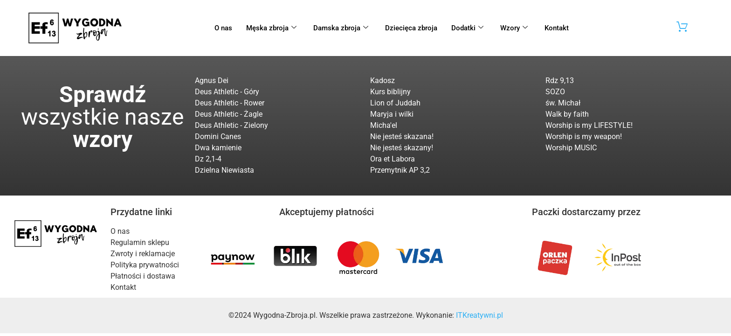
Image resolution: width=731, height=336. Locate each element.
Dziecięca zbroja (411, 28)
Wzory (514, 28)
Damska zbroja (340, 28)
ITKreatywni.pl (479, 315)
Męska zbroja (271, 28)
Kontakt (557, 28)
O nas (223, 28)
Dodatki (467, 28)
